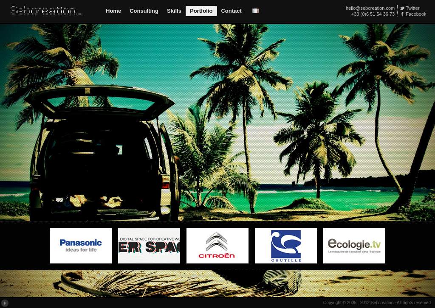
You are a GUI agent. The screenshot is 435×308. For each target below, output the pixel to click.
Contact (231, 11)
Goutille (286, 248)
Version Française (255, 10)
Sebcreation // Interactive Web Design (49, 11)
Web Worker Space (149, 248)
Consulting (144, 11)
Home (113, 11)
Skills (174, 11)
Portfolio (201, 11)
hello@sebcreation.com (370, 8)
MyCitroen (217, 248)
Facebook (416, 14)
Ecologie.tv (354, 248)
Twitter (412, 8)
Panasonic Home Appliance (81, 248)
